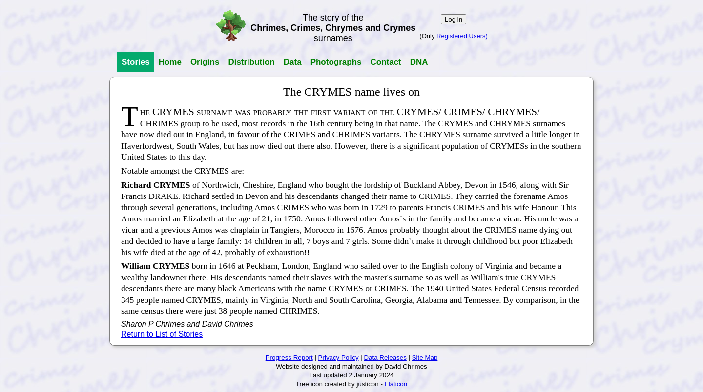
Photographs (336, 61)
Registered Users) (462, 36)
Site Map (425, 357)
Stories (136, 61)
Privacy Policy (338, 357)
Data (293, 61)
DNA (419, 61)
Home (170, 61)
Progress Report (289, 357)
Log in (453, 19)
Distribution (251, 61)
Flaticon (396, 384)
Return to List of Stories (162, 334)
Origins (205, 61)
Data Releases (385, 357)
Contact (385, 61)
